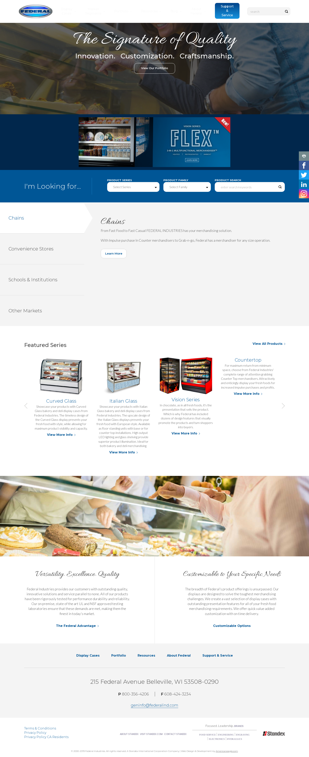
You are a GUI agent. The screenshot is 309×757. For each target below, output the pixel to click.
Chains (46, 218)
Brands (239, 726)
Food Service (207, 735)
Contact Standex (175, 734)
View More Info (61, 435)
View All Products (267, 344)
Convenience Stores (46, 249)
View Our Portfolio (154, 68)
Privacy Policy (35, 733)
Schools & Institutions (46, 280)
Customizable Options (232, 626)
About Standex (129, 734)
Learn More (116, 254)
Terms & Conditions (40, 728)
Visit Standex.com (151, 734)
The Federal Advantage (76, 626)
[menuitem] (68, 16)
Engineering (226, 735)
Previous (27, 406)
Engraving (243, 735)
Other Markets (46, 311)
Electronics (217, 739)
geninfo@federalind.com (154, 705)
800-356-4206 (133, 694)
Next (282, 406)
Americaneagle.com (227, 751)
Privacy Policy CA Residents (46, 737)
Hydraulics (234, 739)
